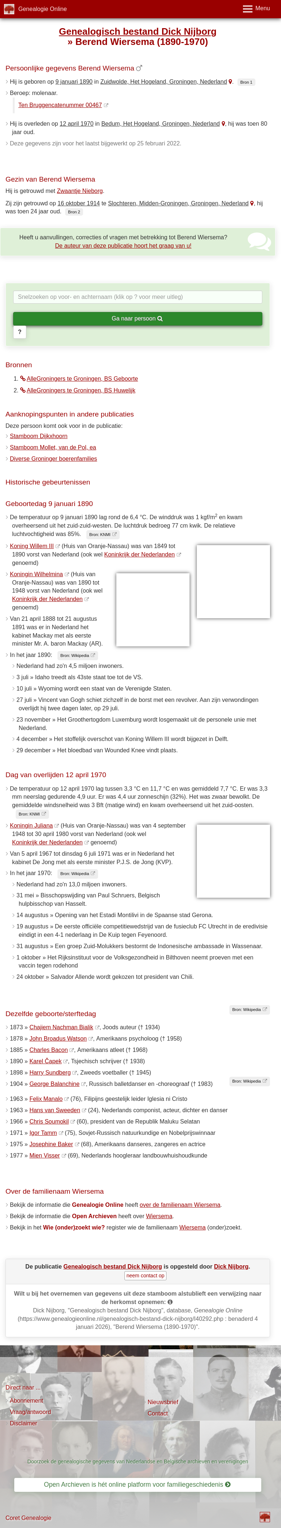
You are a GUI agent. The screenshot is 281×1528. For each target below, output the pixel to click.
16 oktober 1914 (78, 203)
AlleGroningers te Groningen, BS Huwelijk (77, 390)
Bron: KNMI (99, 534)
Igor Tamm (43, 1133)
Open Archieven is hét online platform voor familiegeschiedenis (137, 1484)
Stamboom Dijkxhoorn (38, 436)
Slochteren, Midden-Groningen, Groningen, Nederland (178, 203)
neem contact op (146, 1275)
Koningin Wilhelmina (36, 574)
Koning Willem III (32, 546)
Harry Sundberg (50, 1072)
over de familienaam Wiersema (180, 1205)
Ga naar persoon (137, 318)
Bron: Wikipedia (74, 655)
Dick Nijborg (231, 1266)
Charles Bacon (48, 1050)
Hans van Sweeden (54, 1110)
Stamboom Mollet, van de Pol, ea (53, 447)
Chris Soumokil (49, 1121)
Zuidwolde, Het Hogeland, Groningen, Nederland (163, 82)
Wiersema (159, 1216)
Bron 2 (74, 212)
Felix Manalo (46, 1099)
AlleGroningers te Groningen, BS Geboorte (79, 379)
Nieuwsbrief (163, 1402)
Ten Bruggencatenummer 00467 (60, 105)
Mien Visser (44, 1155)
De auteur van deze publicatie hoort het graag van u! (123, 246)
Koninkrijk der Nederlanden (139, 554)
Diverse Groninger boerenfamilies (53, 459)
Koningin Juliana (31, 825)
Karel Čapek (45, 1061)
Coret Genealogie (28, 1518)
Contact (158, 1413)
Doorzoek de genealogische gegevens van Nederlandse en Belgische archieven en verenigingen (137, 1461)
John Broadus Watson (58, 1038)
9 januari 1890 (74, 82)
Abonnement (26, 1401)
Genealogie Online (42, 9)
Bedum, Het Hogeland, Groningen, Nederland (160, 124)
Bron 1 (246, 82)
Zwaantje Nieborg (80, 191)
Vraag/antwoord (30, 1412)
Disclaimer (23, 1423)
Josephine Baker (51, 1144)
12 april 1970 (77, 124)
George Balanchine (54, 1084)
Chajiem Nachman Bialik (61, 1027)
